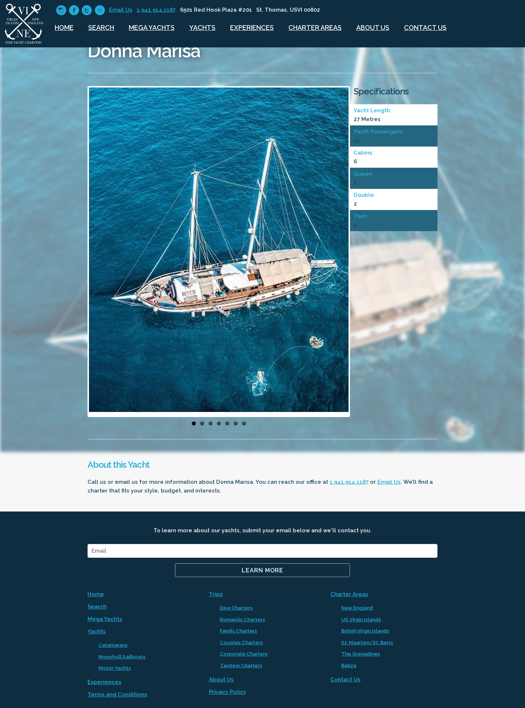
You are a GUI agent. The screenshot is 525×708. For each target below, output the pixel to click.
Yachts (202, 27)
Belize (349, 665)
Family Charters (238, 631)
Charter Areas (315, 27)
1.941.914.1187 (156, 10)
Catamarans (113, 645)
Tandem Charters (241, 665)
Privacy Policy (227, 692)
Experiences (252, 27)
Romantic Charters (242, 619)
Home (64, 27)
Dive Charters (236, 608)
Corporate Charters (244, 654)
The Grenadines (360, 654)
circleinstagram (61, 10)
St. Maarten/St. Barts (367, 642)
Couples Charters (241, 642)
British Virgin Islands (365, 631)
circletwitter (87, 10)
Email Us (120, 10)
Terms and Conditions (117, 694)
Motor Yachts (114, 668)
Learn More (262, 570)
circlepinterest (100, 10)
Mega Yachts (152, 27)
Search (101, 27)
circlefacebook (74, 10)
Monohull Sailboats (121, 657)
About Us (372, 27)
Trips (216, 594)
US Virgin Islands (361, 619)
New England (357, 608)
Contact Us (425, 27)
